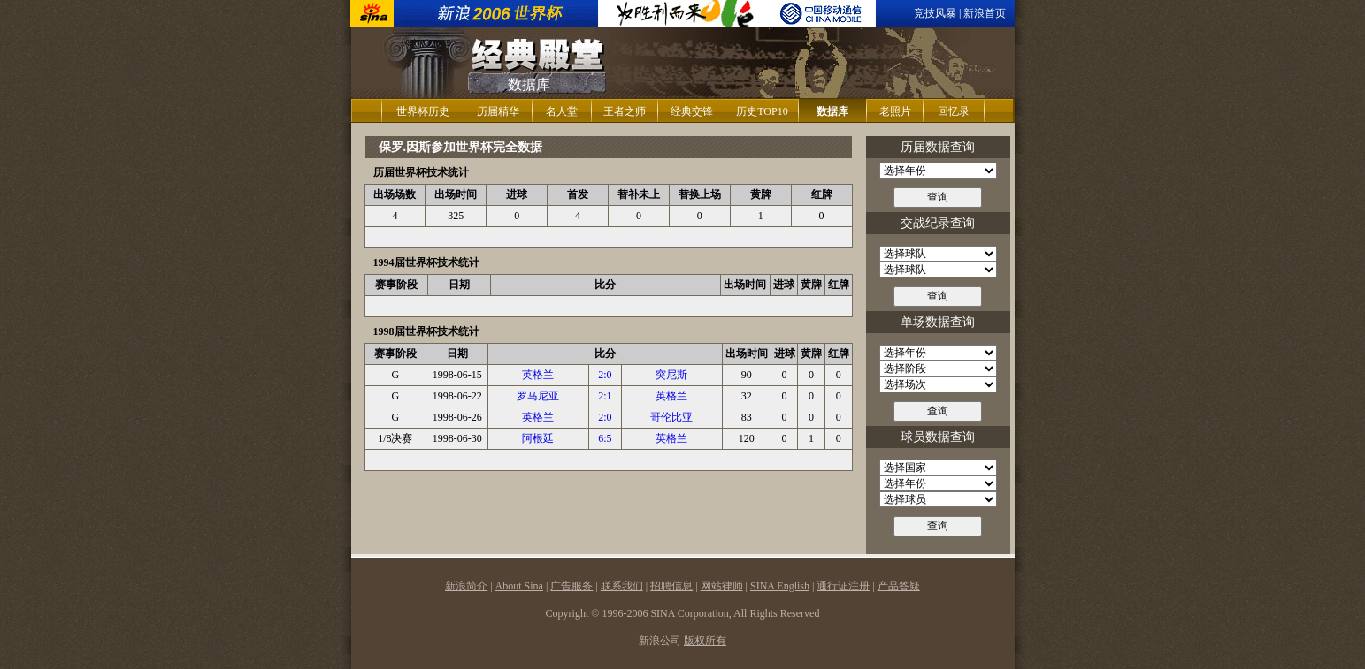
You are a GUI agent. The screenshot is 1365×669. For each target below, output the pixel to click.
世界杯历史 (422, 111)
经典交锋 (692, 111)
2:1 (604, 396)
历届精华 (498, 111)
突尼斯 (671, 375)
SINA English (779, 586)
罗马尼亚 (538, 396)
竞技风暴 (935, 13)
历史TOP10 (761, 111)
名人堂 (562, 111)
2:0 (604, 375)
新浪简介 (466, 586)
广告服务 (571, 586)
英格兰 (538, 375)
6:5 (604, 438)
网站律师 (722, 586)
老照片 (895, 111)
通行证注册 (843, 586)
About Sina (519, 586)
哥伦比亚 (671, 417)
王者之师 (624, 111)
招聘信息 (671, 586)
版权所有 (705, 641)
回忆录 (954, 111)
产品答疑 (899, 586)
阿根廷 (538, 438)
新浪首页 (984, 13)
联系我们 (622, 586)
